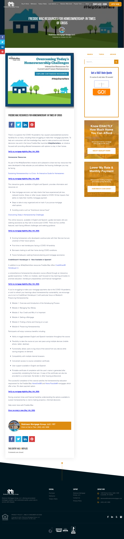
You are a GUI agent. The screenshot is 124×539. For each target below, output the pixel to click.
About (88, 4)
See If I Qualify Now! (101, 151)
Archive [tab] (113, 54)
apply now (115, 4)
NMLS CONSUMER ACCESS (33, 515)
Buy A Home (25, 4)
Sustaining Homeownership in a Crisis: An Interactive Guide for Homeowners (36, 173)
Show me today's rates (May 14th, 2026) (21, 410)
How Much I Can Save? (101, 189)
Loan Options (53, 4)
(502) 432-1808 (100, 4)
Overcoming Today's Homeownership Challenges (26, 214)
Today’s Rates (42, 4)
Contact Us (76, 498)
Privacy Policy (77, 501)
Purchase (52, 493)
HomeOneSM (37, 383)
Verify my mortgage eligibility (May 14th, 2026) (23, 151)
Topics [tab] (101, 54)
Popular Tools (78, 4)
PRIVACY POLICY (16, 515)
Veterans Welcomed (66, 4)
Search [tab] (90, 54)
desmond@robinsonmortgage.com (111, 498)
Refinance (34, 4)
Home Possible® (51, 383)
